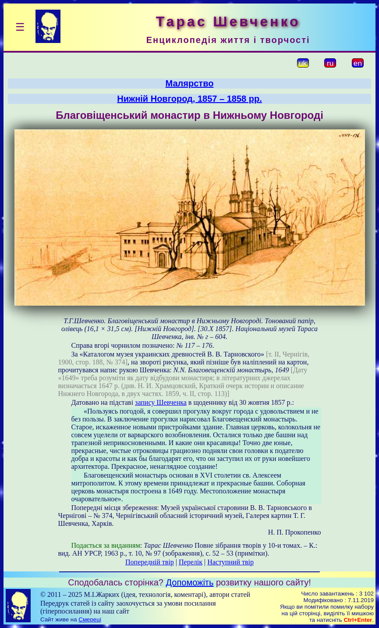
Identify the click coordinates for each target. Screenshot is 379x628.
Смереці (89, 619)
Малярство (190, 83)
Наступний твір (230, 562)
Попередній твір (149, 562)
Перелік (190, 562)
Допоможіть (190, 582)
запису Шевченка (161, 402)
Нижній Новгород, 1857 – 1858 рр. (189, 98)
